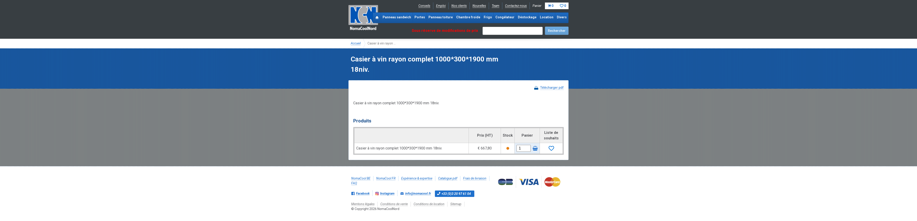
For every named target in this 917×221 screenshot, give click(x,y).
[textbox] (513, 31)
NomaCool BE (360, 178)
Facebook (363, 193)
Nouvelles (479, 6)
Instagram (387, 193)
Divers (562, 17)
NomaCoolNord (363, 18)
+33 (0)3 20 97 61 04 (456, 194)
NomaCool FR (385, 178)
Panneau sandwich (397, 17)
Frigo (488, 17)
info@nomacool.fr (418, 193)
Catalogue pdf (447, 178)
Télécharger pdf (552, 88)
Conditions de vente (394, 204)
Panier (551, 6)
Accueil (356, 43)
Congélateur (504, 17)
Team (495, 6)
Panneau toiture (440, 17)
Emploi (441, 6)
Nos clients (459, 6)
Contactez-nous (516, 6)
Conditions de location (429, 204)
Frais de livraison (474, 178)
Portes (419, 17)
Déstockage (527, 17)
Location (546, 17)
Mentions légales (363, 204)
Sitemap (455, 204)
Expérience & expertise (416, 178)
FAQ (354, 183)
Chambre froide (468, 17)
